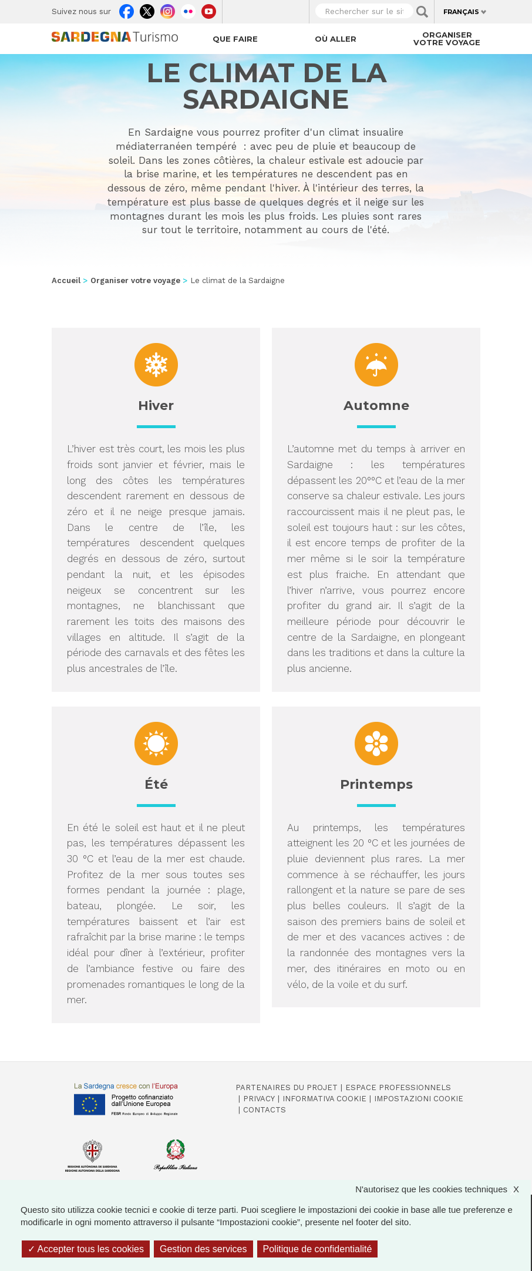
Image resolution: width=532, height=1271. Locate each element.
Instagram (167, 9)
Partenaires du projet (286, 1087)
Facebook (126, 9)
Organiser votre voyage (446, 38)
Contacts (264, 1109)
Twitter (147, 9)
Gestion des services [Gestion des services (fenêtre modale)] (203, 1249)
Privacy (259, 1098)
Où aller (335, 38)
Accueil (66, 280)
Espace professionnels (398, 1087)
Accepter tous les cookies (86, 1249)
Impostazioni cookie (418, 1098)
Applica (422, 11)
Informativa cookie (324, 1098)
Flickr (188, 9)
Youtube (208, 9)
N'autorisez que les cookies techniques (443, 1189)
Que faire (235, 38)
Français (461, 12)
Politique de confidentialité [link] (317, 1249)
